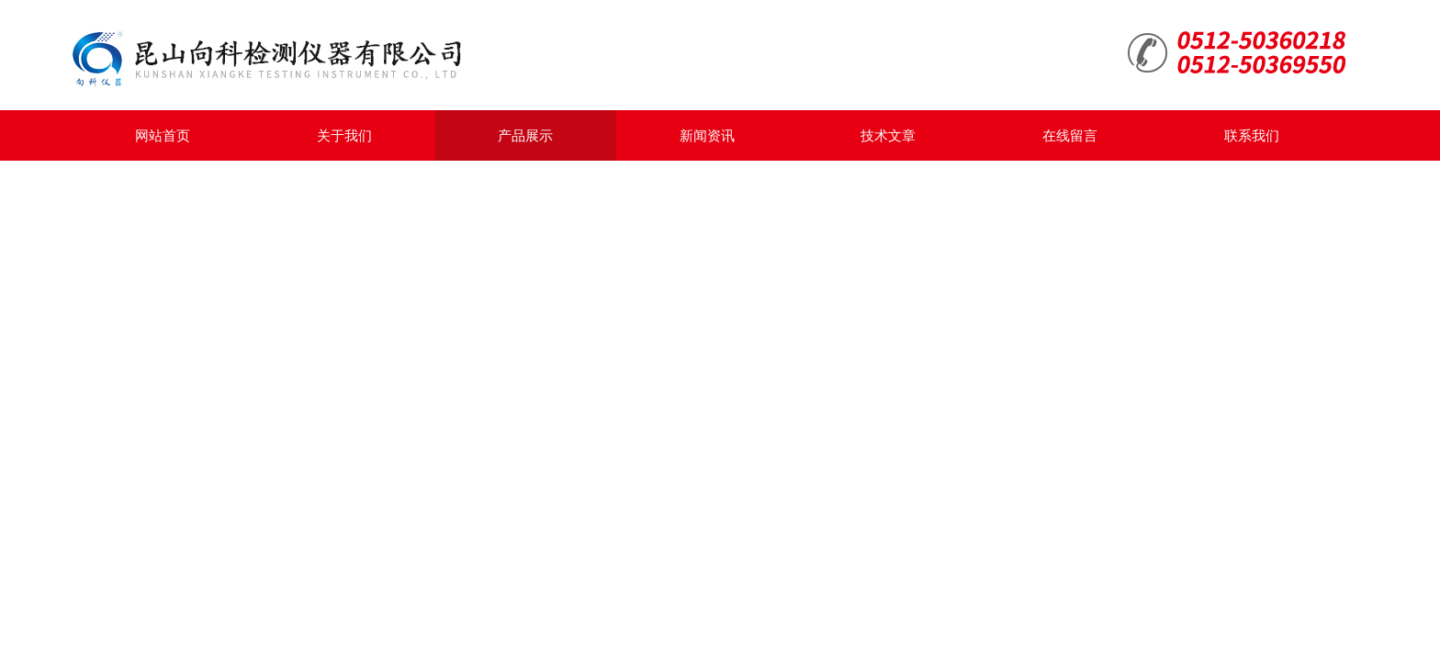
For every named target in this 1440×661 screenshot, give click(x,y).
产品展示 (525, 135)
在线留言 (1069, 135)
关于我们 (344, 135)
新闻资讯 (707, 135)
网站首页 (162, 135)
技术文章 (888, 135)
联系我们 (1251, 135)
